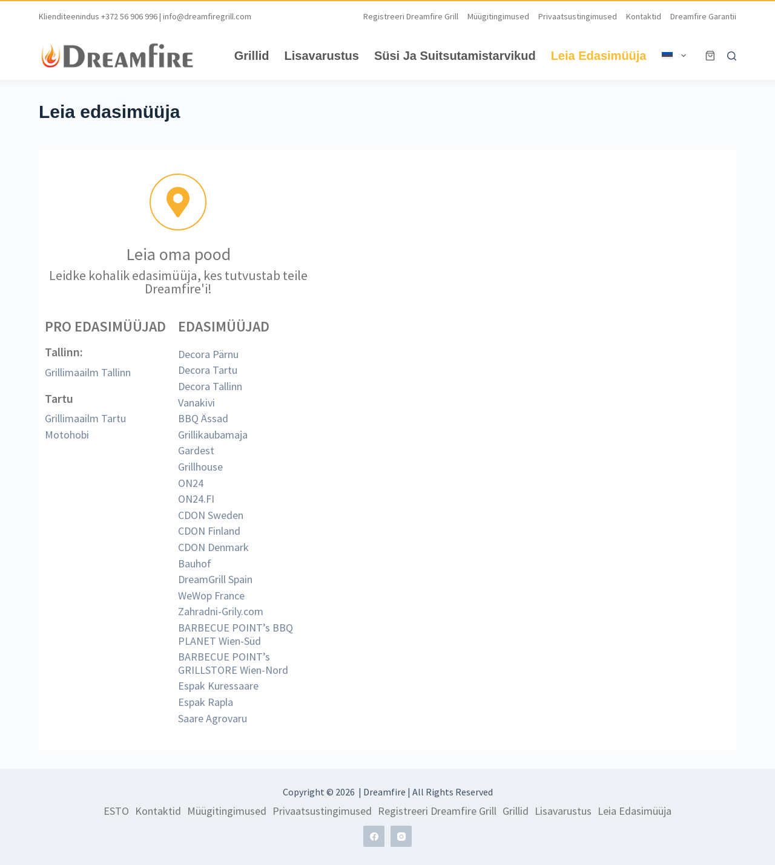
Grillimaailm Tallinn (88, 372)
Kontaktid (643, 16)
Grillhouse (200, 467)
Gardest (196, 450)
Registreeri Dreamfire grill (410, 16)
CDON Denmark (213, 547)
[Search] (731, 55)
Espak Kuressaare (218, 686)
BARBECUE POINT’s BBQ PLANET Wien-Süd (235, 634)
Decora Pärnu (208, 354)
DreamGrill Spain (215, 579)
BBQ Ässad (203, 418)
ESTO (116, 811)
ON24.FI (196, 499)
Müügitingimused (498, 16)
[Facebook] (373, 836)
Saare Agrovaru (212, 718)
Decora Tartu (207, 370)
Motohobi (67, 435)
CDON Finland (209, 531)
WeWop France (211, 595)
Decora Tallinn (210, 386)
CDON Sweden (210, 515)
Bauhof (194, 563)
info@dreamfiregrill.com (207, 16)
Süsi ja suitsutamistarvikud (455, 55)
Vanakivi (196, 403)
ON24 (190, 483)
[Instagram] (401, 836)
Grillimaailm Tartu (85, 418)
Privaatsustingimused (577, 16)
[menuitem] (673, 55)
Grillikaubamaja (213, 435)
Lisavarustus (322, 55)
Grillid (251, 55)
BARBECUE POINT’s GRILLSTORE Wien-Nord (233, 663)
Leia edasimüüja (599, 55)
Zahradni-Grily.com (220, 611)
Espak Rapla (205, 702)
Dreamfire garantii (703, 16)
